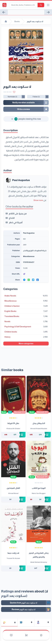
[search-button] (41, 5)
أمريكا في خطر (15, 222)
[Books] (11, 635)
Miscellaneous (28, 256)
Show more (38, 200)
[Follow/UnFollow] (12, 96)
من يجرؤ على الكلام (18, 213)
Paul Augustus (21, 180)
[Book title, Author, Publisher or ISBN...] (24, 5)
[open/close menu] (48, 5)
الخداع (12, 218)
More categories (26, 343)
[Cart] (26, 635)
